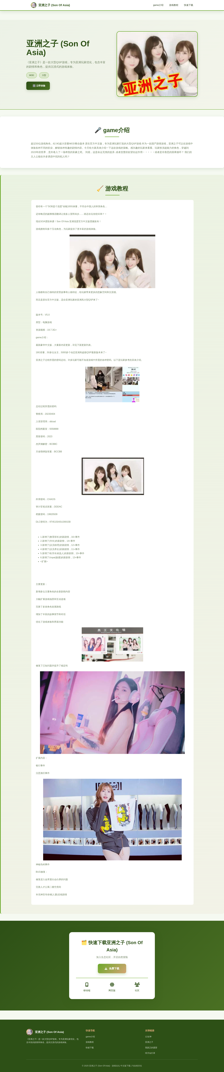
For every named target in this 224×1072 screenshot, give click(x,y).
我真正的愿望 (151, 1047)
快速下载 (188, 5)
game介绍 (158, 5)
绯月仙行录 (150, 1053)
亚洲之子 (149, 1042)
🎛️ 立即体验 (39, 85)
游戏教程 (173, 5)
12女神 (148, 1036)
